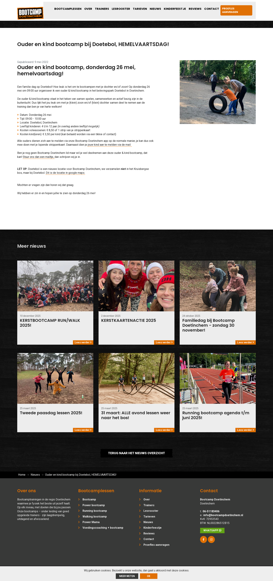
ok (148, 576)
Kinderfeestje (185, 6)
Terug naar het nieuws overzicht (136, 456)
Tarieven (156, 6)
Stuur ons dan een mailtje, (39, 158)
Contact (216, 6)
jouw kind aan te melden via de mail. (110, 146)
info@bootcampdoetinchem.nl (223, 518)
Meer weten (127, 576)
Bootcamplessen (96, 6)
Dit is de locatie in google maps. (65, 174)
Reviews (202, 6)
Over (113, 6)
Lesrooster (140, 6)
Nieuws (169, 6)
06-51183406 (211, 514)
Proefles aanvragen (239, 6)
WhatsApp (212, 533)
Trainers (124, 6)
